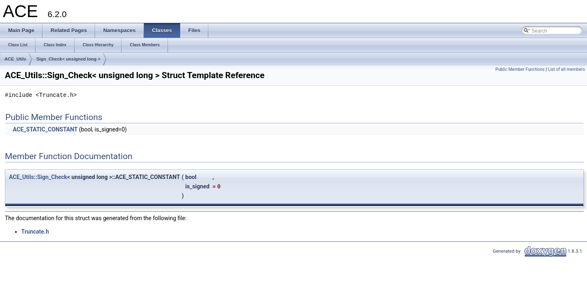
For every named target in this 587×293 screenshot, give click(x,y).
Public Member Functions (520, 69)
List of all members (566, 69)
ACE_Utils (15, 59)
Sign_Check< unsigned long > (68, 59)
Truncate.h (35, 231)
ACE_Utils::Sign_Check (38, 177)
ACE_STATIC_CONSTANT (45, 129)
